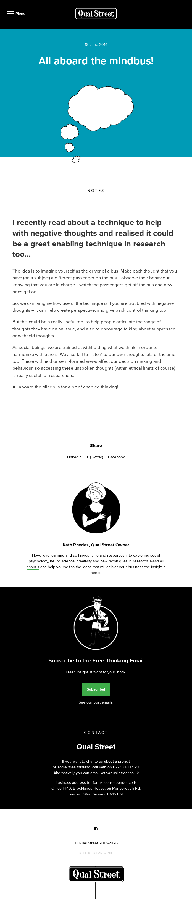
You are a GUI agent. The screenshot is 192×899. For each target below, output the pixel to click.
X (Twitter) (94, 457)
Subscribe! (96, 689)
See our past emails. (96, 702)
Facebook (116, 457)
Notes (96, 190)
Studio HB (102, 853)
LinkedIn (74, 457)
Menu (20, 13)
